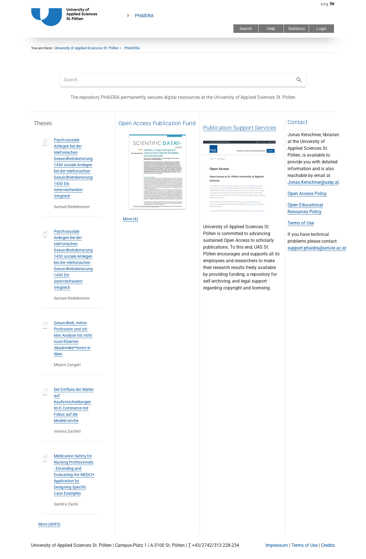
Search (246, 28)
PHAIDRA (144, 15)
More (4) (130, 219)
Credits (328, 545)
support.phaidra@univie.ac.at (317, 248)
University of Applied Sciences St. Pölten (86, 48)
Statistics (296, 28)
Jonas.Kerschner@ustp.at (313, 182)
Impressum (276, 545)
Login (321, 28)
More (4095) (49, 524)
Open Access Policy (307, 193)
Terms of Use (301, 223)
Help (271, 28)
